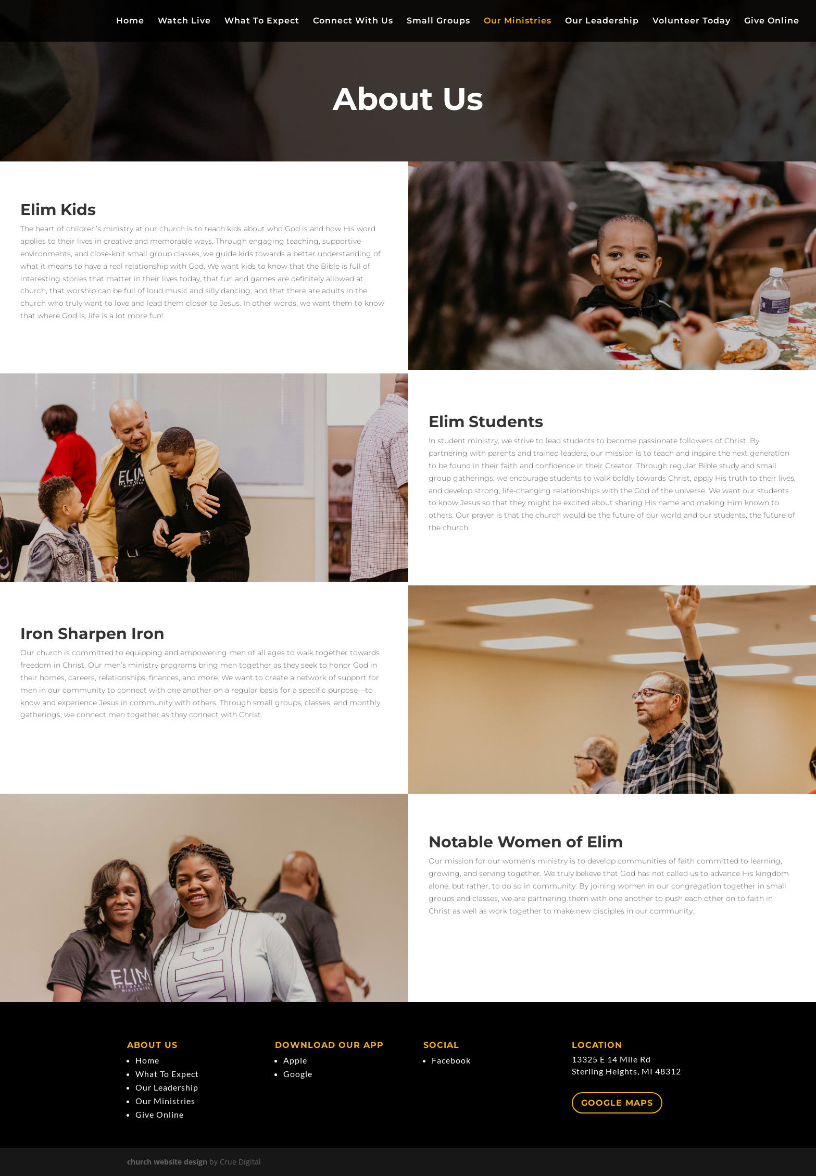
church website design (167, 1162)
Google (297, 1074)
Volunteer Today (691, 21)
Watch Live (184, 21)
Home (130, 21)
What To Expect (261, 21)
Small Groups (438, 21)
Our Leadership (602, 21)
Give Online (771, 21)
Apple (295, 1060)
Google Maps (617, 1103)
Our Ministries (517, 21)
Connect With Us (353, 21)
